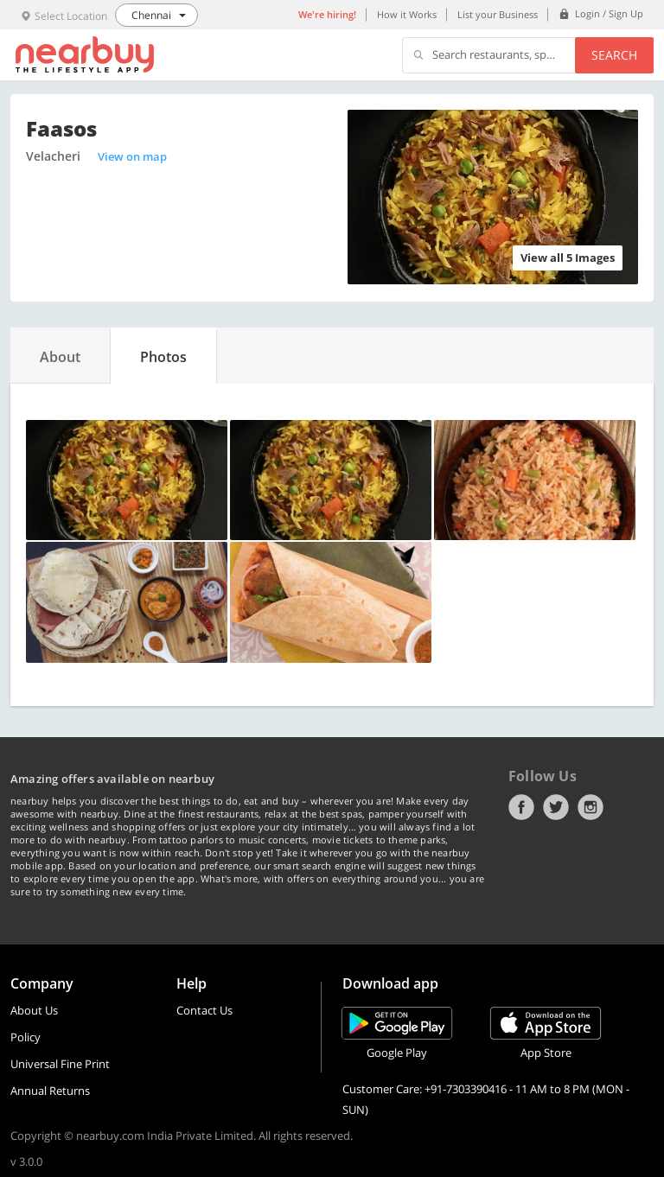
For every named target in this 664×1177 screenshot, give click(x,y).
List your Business (497, 14)
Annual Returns (50, 1090)
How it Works (407, 14)
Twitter (556, 807)
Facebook (521, 807)
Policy (25, 1037)
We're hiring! (327, 14)
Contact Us (204, 1010)
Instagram (590, 807)
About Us (34, 1010)
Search (614, 55)
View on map (132, 156)
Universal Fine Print (60, 1064)
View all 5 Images (567, 257)
